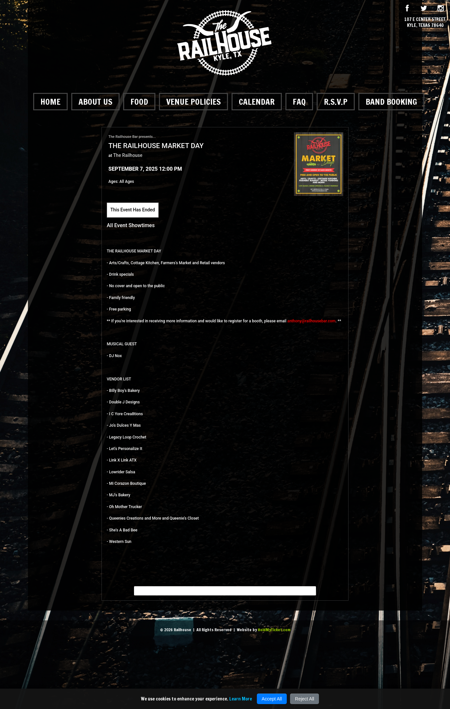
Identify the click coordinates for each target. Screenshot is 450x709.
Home (50, 101)
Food (139, 101)
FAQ (299, 101)
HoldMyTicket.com (274, 630)
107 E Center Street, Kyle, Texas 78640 (425, 22)
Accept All (272, 698)
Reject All (304, 698)
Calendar (257, 101)
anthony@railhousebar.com (311, 321)
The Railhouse (128, 155)
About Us (95, 101)
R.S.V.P (336, 101)
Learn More (240, 699)
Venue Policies (193, 101)
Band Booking (391, 101)
